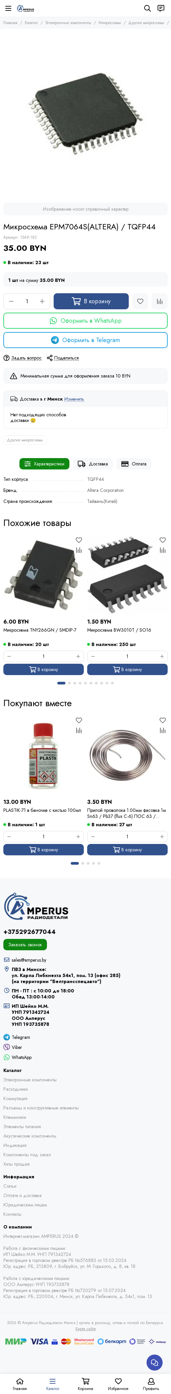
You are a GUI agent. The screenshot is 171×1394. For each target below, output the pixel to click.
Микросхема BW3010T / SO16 (119, 630)
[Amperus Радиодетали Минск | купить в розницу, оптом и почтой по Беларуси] (25, 8)
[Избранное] (140, 301)
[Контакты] (161, 8)
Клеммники (14, 1117)
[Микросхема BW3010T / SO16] (127, 575)
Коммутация (15, 1098)
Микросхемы (110, 23)
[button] (61, 683)
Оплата (134, 463)
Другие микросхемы (146, 23)
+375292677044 (29, 932)
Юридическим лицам (25, 1205)
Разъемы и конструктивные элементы (41, 1108)
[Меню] (8, 8)
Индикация (14, 1145)
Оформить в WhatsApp (85, 320)
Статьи (9, 1186)
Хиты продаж (16, 1164)
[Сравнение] (160, 301)
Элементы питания (22, 1126)
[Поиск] (147, 8)
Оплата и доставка (22, 1195)
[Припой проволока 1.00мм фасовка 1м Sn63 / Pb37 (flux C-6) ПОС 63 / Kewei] (127, 755)
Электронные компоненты (68, 23)
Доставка (93, 463)
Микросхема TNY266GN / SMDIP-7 (39, 630)
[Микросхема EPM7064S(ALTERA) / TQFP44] (85, 114)
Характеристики (44, 463)
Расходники (15, 1089)
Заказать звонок (25, 944)
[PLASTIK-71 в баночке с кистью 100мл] (43, 755)
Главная (10, 23)
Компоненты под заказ (27, 1155)
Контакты (12, 1214)
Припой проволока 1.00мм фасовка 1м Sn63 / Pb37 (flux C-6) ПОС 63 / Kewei (126, 813)
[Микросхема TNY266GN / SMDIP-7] (43, 575)
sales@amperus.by (29, 960)
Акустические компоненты (29, 1136)
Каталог (31, 23)
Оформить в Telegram (85, 340)
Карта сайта (85, 1329)
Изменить (74, 399)
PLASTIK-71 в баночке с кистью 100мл (42, 810)
